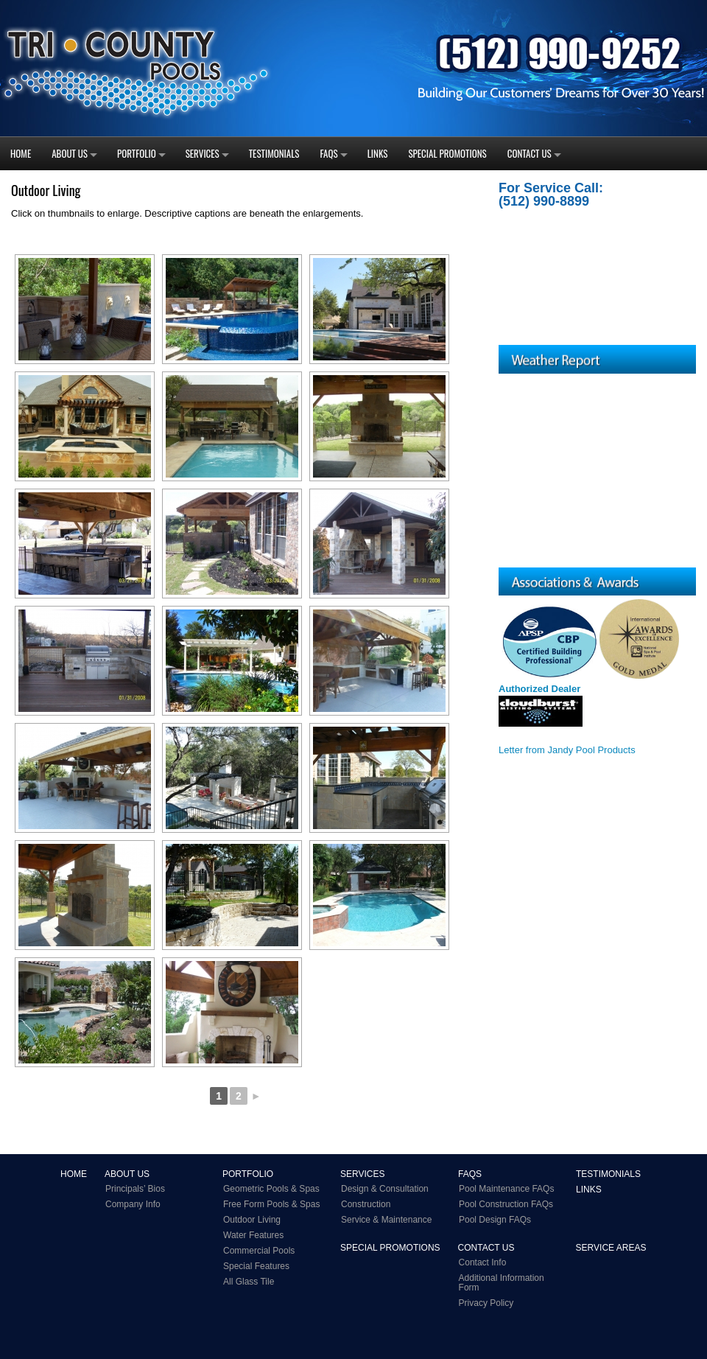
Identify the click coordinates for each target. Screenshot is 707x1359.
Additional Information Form (501, 1283)
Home (20, 153)
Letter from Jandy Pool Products (567, 749)
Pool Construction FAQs (506, 1204)
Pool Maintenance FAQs (506, 1189)
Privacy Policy (486, 1303)
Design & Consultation (385, 1189)
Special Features (256, 1266)
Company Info (133, 1204)
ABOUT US (127, 1174)
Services (202, 153)
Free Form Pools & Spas (271, 1204)
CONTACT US (486, 1248)
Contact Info (483, 1262)
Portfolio (136, 153)
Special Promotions (447, 153)
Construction (365, 1204)
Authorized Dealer (539, 688)
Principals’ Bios (135, 1189)
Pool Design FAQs (495, 1220)
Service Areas (611, 1248)
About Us (70, 153)
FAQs (329, 153)
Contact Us (529, 153)
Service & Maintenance (386, 1220)
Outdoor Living (252, 1220)
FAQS (470, 1174)
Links (377, 153)
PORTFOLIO (247, 1174)
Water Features (253, 1235)
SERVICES (362, 1174)
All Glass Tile (248, 1281)
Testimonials (274, 153)
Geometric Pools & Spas (271, 1189)
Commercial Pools (259, 1251)
